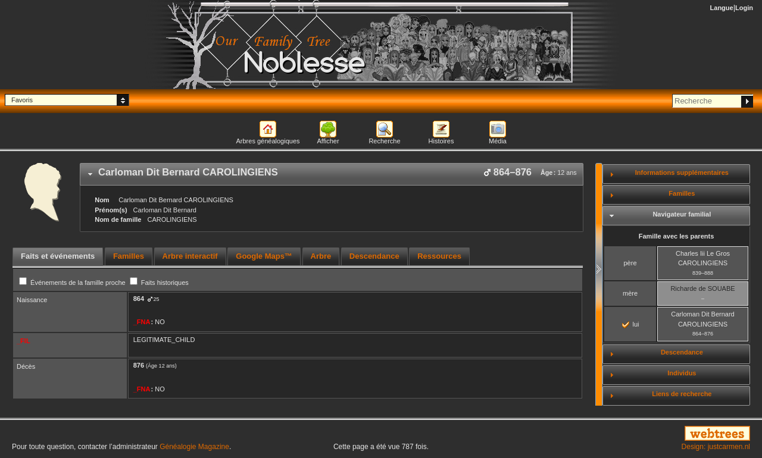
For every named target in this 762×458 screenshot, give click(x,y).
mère (630, 293)
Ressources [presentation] (439, 256)
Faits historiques (159, 282)
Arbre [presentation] (321, 256)
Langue (721, 7)
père (629, 262)
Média (498, 141)
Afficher (328, 141)
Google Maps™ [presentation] (264, 256)
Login (744, 7)
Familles (682, 193)
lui (630, 324)
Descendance (682, 352)
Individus (681, 373)
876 (138, 365)
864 (138, 298)
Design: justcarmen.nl (716, 447)
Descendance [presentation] (374, 256)
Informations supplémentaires (682, 172)
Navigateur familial (681, 214)
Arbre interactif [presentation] (190, 256)
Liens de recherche (681, 393)
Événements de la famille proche (73, 282)
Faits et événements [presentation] (58, 256)
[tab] (331, 174)
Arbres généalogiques (267, 141)
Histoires (441, 141)
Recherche (384, 141)
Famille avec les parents (676, 236)
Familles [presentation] (128, 256)
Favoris (22, 99)
